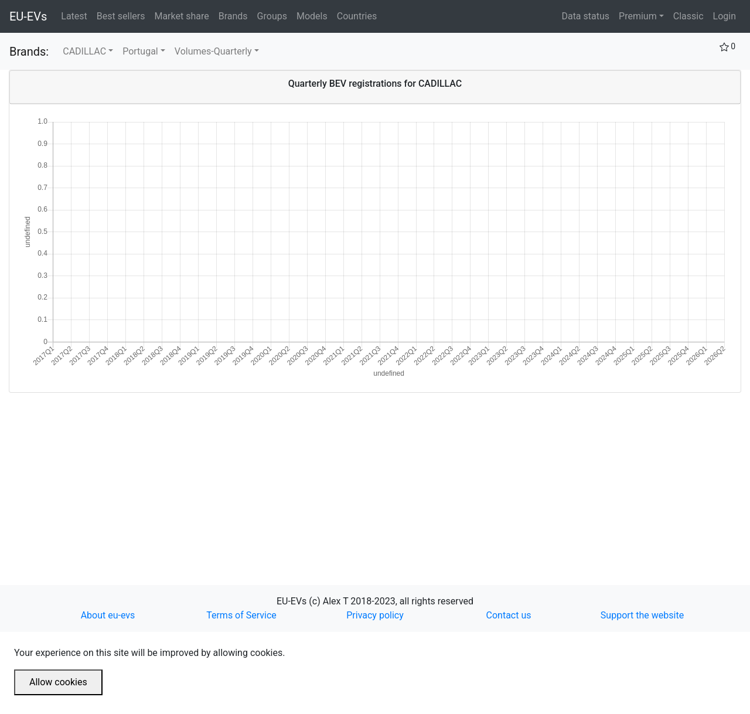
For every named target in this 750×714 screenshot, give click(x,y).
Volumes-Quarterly (213, 51)
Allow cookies (58, 682)
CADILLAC (84, 51)
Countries (357, 16)
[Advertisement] (360, 475)
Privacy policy (375, 615)
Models (314, 15)
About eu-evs (108, 615)
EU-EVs (28, 16)
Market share (183, 15)
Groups (274, 15)
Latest (76, 15)
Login (724, 16)
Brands (236, 15)
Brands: (29, 52)
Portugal (140, 51)
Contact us (508, 615)
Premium (638, 16)
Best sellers (123, 15)
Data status (585, 16)
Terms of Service (241, 615)
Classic (688, 16)
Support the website (642, 615)
